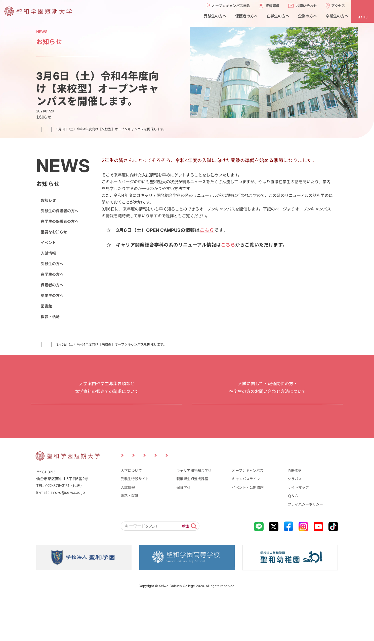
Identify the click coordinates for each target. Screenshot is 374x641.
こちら (207, 230)
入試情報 (48, 253)
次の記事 (252, 285)
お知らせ (59, 129)
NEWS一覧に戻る (217, 285)
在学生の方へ (51, 274)
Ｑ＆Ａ (293, 536)
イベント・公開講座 (248, 528)
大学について (131, 511)
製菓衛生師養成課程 (192, 519)
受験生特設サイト (134, 519)
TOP (39, 129)
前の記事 (181, 285)
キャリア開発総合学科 (194, 511)
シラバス (295, 519)
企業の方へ (254, 494)
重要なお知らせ (53, 232)
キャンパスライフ (246, 519)
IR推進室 (294, 511)
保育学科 (183, 528)
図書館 (46, 306)
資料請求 (106, 426)
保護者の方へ (51, 285)
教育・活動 (49, 316)
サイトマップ (298, 528)
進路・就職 (129, 536)
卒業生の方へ (51, 295)
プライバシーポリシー (305, 545)
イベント (48, 242)
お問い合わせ (267, 426)
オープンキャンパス (247, 511)
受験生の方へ (51, 263)
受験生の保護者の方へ (59, 210)
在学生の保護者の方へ (59, 221)
